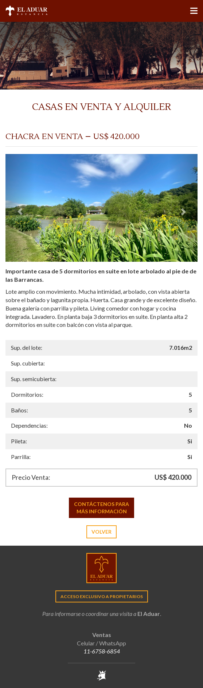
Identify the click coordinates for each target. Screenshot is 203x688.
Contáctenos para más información (101, 507)
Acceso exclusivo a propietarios (101, 596)
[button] (19, 208)
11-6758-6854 (101, 651)
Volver (101, 532)
